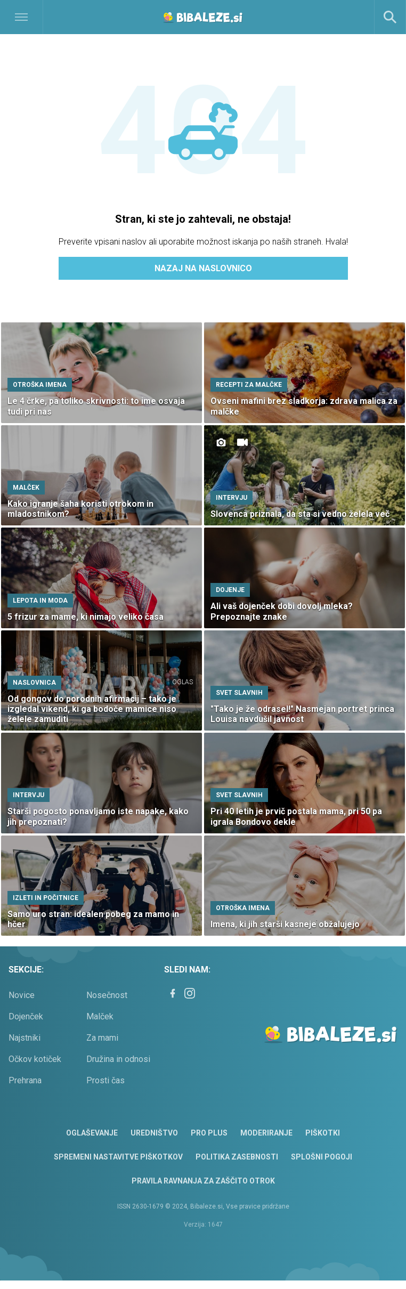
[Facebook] (172, 993)
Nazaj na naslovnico (203, 268)
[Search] (390, 17)
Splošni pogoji (321, 1157)
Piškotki (322, 1133)
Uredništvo (154, 1133)
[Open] (51, 17)
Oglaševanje (92, 1133)
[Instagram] (189, 993)
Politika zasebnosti (237, 1157)
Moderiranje (266, 1133)
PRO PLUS (209, 1133)
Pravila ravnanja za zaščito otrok (203, 1181)
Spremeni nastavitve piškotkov (118, 1157)
